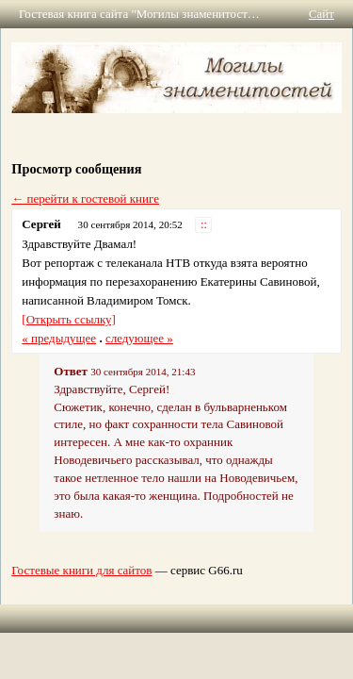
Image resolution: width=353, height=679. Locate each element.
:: (204, 225)
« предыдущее (59, 338)
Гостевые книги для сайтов (81, 570)
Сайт (321, 14)
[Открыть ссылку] (69, 319)
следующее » (139, 338)
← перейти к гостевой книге (85, 198)
